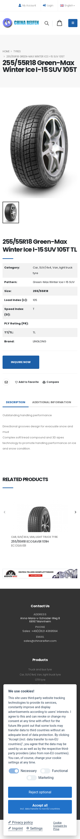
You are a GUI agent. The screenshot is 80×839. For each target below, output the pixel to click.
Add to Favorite (27, 382)
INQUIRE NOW (21, 362)
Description (15, 402)
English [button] (67, 5)
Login (48, 5)
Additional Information (51, 402)
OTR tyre (40, 679)
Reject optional (40, 792)
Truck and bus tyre (40, 669)
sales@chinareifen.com (40, 641)
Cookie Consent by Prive (60, 826)
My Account (27, 5)
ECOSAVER (18, 546)
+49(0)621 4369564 (44, 631)
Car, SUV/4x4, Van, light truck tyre (40, 674)
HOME (6, 51)
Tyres (17, 51)
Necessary (29, 771)
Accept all (40, 806)
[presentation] (5, 512)
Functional (60, 771)
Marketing (46, 778)
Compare (50, 382)
